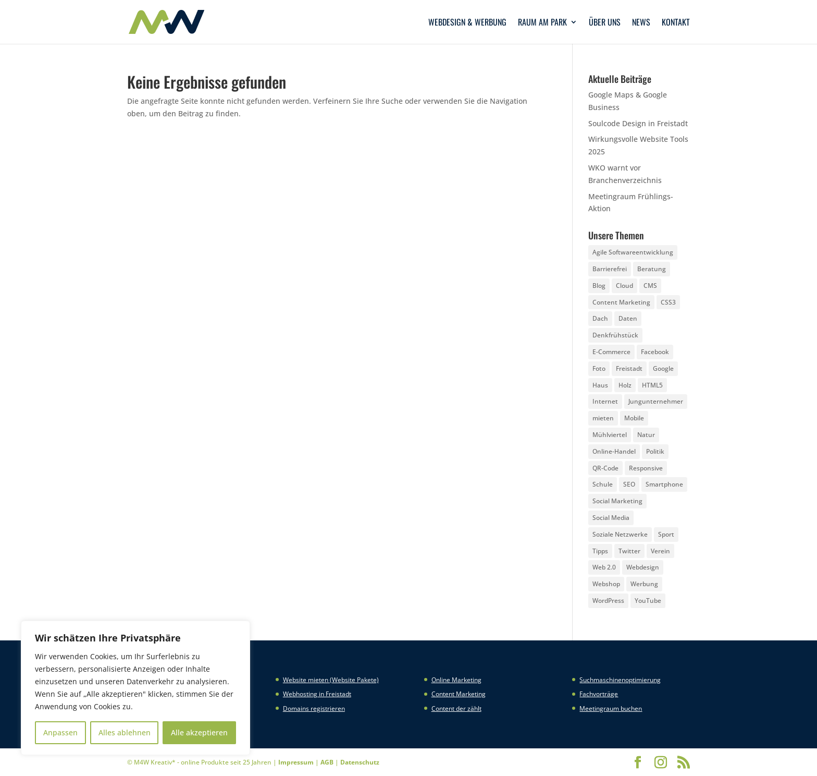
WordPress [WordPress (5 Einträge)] (608, 600)
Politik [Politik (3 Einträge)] (655, 451)
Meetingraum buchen (610, 708)
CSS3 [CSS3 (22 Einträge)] (668, 302)
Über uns (605, 23)
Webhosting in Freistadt (317, 693)
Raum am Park (542, 23)
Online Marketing (456, 679)
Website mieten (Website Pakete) (331, 679)
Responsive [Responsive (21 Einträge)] (646, 468)
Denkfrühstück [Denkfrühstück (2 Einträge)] (615, 335)
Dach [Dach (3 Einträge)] (600, 318)
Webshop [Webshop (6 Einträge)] (606, 583)
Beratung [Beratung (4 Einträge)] (651, 268)
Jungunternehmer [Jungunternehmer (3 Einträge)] (655, 401)
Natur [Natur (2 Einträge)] (646, 434)
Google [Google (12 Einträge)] (663, 368)
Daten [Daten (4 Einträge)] (627, 318)
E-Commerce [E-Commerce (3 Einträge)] (611, 351)
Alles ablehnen (124, 732)
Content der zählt (456, 708)
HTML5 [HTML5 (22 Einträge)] (652, 385)
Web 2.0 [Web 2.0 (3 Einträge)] (604, 567)
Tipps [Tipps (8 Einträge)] (600, 551)
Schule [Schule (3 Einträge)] (602, 484)
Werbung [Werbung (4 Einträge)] (644, 583)
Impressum (296, 762)
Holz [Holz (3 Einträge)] (625, 385)
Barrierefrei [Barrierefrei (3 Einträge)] (609, 268)
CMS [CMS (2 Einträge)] (650, 285)
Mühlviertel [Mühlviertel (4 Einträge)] (609, 434)
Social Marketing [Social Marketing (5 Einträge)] (617, 500)
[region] (135, 688)
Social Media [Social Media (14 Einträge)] (610, 517)
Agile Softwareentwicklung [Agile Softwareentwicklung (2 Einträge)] (632, 252)
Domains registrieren (314, 708)
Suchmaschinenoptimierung (620, 679)
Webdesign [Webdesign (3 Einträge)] (642, 567)
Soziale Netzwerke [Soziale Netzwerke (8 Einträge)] (620, 534)
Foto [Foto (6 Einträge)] (598, 368)
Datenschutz (359, 762)
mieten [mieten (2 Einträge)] (603, 418)
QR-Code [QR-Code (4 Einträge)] (605, 468)
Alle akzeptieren (199, 732)
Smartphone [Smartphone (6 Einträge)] (664, 484)
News (641, 23)
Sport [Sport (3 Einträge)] (666, 534)
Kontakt (676, 23)
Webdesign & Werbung (467, 23)
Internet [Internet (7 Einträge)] (605, 401)
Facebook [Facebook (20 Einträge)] (655, 351)
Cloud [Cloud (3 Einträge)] (624, 285)
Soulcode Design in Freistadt (638, 123)
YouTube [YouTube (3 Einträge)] (648, 600)
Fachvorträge (598, 693)
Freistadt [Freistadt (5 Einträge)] (629, 368)
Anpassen (60, 732)
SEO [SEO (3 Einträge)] (629, 484)
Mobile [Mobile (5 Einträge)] (634, 418)
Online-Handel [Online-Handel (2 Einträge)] (614, 451)
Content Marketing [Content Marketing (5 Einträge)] (621, 302)
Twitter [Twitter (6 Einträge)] (629, 551)
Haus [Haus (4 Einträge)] (600, 385)
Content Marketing (458, 693)
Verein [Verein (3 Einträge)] (660, 551)
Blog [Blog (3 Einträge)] (598, 285)
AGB (326, 762)
